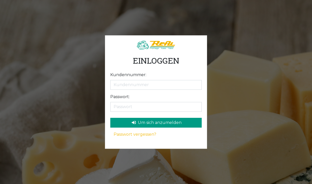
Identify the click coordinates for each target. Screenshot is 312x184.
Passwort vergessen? (135, 134)
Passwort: (120, 96)
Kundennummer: (128, 74)
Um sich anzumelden (157, 122)
